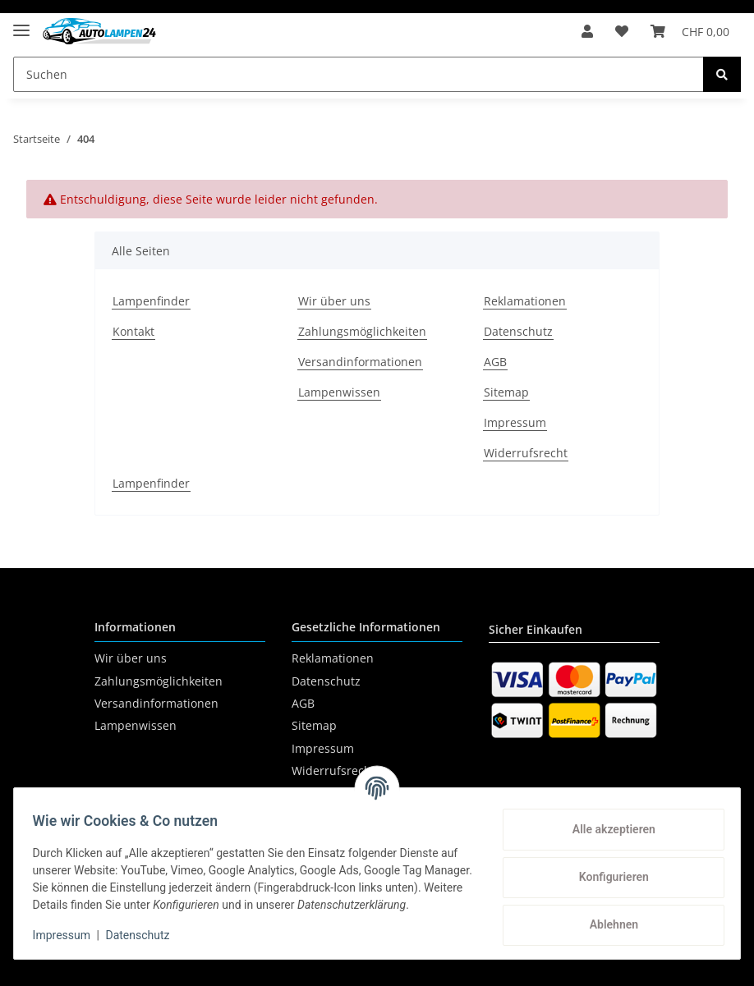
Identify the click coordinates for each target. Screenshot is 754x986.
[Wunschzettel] (616, 31)
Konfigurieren (606, 869)
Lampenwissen (339, 392)
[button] (577, 31)
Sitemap (506, 392)
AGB (495, 361)
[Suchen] (358, 74)
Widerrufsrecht (526, 453)
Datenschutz (518, 331)
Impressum (515, 422)
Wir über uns (334, 301)
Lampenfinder (151, 301)
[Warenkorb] (688, 31)
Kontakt (133, 331)
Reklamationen (525, 301)
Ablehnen (606, 917)
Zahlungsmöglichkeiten (362, 331)
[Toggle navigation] (21, 23)
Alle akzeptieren (605, 821)
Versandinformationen (360, 361)
